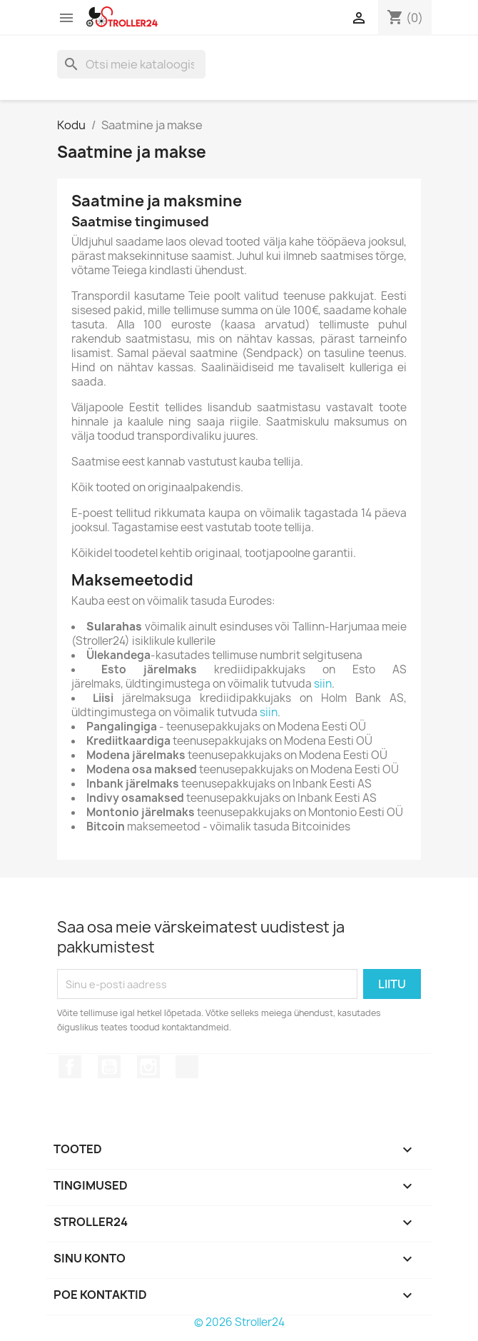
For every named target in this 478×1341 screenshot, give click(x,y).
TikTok (187, 1066)
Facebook (70, 1066)
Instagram (148, 1066)
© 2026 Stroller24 (239, 1322)
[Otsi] (131, 64)
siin (323, 683)
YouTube (109, 1066)
